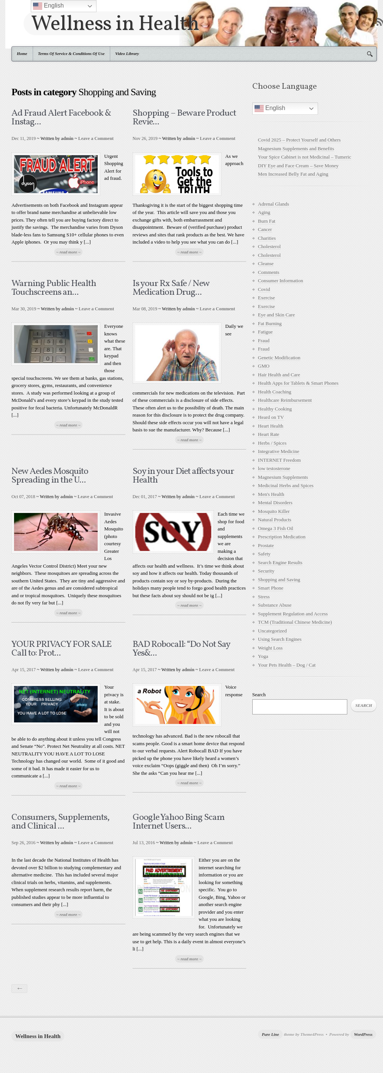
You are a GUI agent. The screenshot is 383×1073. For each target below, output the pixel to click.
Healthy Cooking (275, 409)
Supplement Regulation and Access (293, 614)
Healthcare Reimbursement (285, 400)
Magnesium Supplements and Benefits (296, 148)
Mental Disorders (275, 502)
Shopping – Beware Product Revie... (184, 118)
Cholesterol (269, 246)
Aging (264, 212)
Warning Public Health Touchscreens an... (53, 288)
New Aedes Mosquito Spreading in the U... (49, 476)
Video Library (127, 53)
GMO (263, 366)
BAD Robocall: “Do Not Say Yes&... (181, 649)
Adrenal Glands (273, 204)
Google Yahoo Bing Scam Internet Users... (179, 822)
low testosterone (274, 468)
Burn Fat (266, 221)
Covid (264, 289)
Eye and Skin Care (276, 315)
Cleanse (266, 263)
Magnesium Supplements (283, 477)
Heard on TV (271, 417)
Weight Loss (270, 648)
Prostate (266, 545)
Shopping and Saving (279, 579)
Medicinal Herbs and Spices (285, 485)
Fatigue (265, 332)
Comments (268, 272)
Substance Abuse (274, 605)
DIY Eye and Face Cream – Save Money (298, 165)
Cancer (265, 229)
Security (266, 571)
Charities (267, 238)
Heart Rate (268, 434)
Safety (264, 554)
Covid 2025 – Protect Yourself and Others (299, 140)
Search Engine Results (280, 562)
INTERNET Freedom (279, 460)
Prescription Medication (281, 537)
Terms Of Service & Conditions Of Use (71, 53)
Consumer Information (280, 280)
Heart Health (270, 426)
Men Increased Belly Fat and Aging (293, 174)
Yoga (263, 656)
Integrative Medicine (278, 451)
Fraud (263, 340)
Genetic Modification (279, 357)
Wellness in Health (115, 23)
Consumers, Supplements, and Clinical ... (60, 822)
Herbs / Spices (272, 443)
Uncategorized (272, 631)
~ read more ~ (68, 252)
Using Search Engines (280, 639)
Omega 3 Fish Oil (275, 528)
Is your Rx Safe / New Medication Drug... (171, 288)
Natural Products (274, 519)
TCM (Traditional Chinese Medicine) (295, 622)
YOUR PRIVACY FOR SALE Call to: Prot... (61, 649)
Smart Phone (270, 588)
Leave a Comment (96, 138)
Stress (264, 596)
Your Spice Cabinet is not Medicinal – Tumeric (304, 157)
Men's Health (271, 494)
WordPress (363, 1034)
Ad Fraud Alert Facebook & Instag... (61, 118)
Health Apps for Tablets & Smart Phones (298, 383)
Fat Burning (270, 323)
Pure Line (270, 1034)
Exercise (266, 298)
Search (259, 694)
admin (67, 138)
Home (22, 53)
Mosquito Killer (274, 511)
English (270, 108)
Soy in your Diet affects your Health (183, 476)
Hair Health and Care (279, 375)
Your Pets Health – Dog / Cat (287, 665)
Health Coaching (274, 392)
